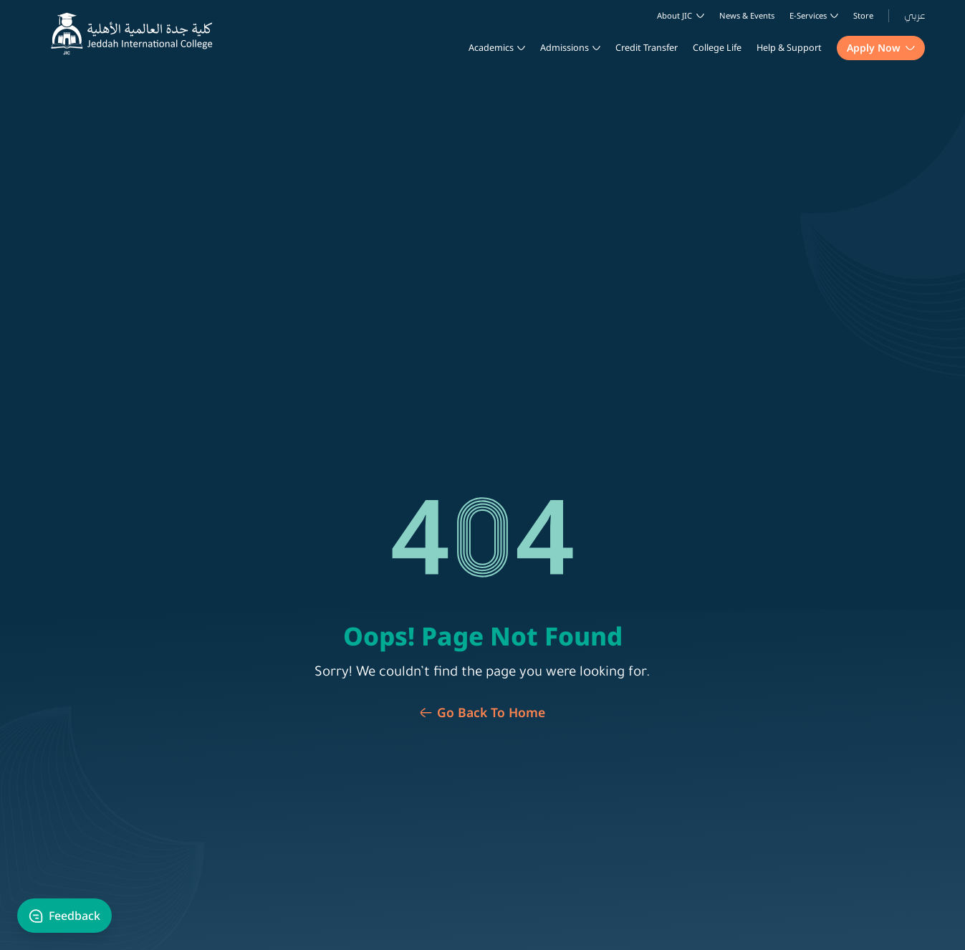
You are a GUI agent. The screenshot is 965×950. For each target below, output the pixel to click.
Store (863, 15)
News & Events (746, 15)
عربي (914, 15)
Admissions (564, 48)
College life (717, 48)
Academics (491, 48)
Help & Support (789, 48)
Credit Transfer (646, 48)
